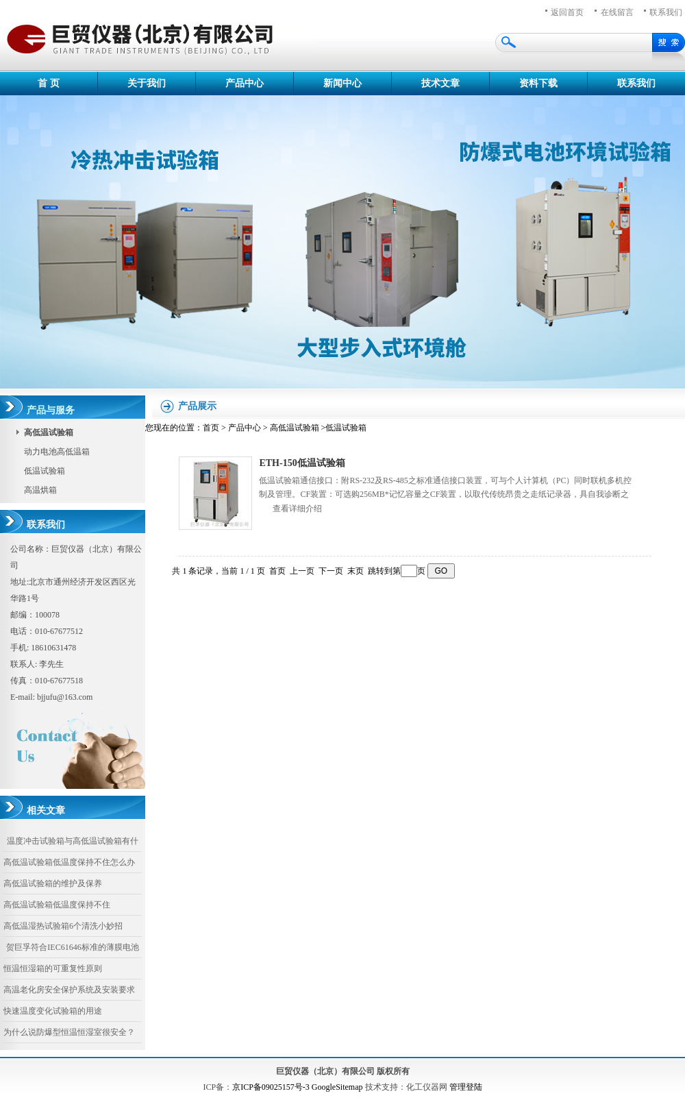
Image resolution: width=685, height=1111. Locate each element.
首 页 (49, 83)
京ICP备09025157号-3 (271, 1087)
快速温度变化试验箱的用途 (52, 1011)
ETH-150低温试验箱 (302, 463)
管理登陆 (465, 1087)
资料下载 (538, 83)
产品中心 (244, 83)
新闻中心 (342, 83)
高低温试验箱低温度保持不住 (56, 904)
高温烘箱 (40, 490)
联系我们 (636, 83)
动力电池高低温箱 (57, 451)
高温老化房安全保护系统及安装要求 (69, 989)
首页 (211, 427)
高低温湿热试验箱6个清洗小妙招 (63, 926)
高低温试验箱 (294, 427)
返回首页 (567, 12)
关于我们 (146, 83)
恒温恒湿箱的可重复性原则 (52, 968)
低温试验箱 (44, 471)
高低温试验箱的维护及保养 (52, 883)
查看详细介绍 (297, 508)
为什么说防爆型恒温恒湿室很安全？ (69, 1032)
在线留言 (617, 12)
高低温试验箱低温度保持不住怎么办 (69, 862)
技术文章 (440, 83)
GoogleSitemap (337, 1087)
